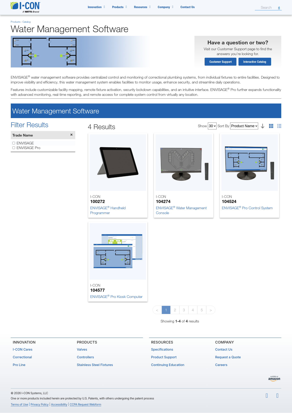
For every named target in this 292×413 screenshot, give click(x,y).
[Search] (257, 7)
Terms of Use (19, 404)
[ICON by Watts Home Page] (29, 7)
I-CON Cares (22, 350)
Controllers (85, 357)
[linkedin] (277, 396)
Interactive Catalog (254, 62)
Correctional (22, 357)
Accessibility (59, 404)
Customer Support (220, 62)
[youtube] (267, 396)
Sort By (223, 126)
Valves (82, 350)
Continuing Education (167, 365)
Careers (221, 365)
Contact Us (187, 7)
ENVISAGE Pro (26, 148)
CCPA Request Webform (85, 404)
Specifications (162, 350)
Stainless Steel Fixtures (95, 365)
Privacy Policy (40, 404)
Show (202, 126)
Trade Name (22, 135)
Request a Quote (228, 357)
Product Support (164, 357)
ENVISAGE (23, 143)
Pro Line (19, 365)
